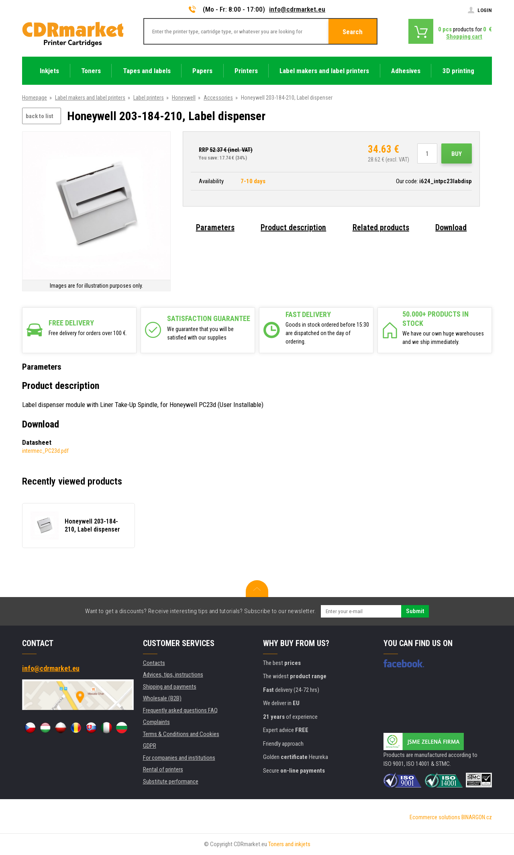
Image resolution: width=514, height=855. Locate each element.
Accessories (218, 97)
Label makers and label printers (90, 97)
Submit (415, 611)
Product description (293, 227)
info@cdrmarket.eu (297, 9)
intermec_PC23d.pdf (45, 451)
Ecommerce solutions (435, 817)
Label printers (148, 97)
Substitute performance (170, 781)
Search (353, 32)
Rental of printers (163, 769)
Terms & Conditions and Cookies (181, 734)
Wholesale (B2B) (162, 698)
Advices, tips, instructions (173, 674)
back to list (39, 116)
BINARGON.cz (476, 817)
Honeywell (184, 97)
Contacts (154, 663)
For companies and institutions (179, 757)
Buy (456, 154)
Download (451, 227)
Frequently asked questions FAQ (180, 710)
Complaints (156, 722)
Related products (381, 227)
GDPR (149, 745)
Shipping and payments (169, 686)
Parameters (215, 227)
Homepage (34, 97)
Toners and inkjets (289, 844)
